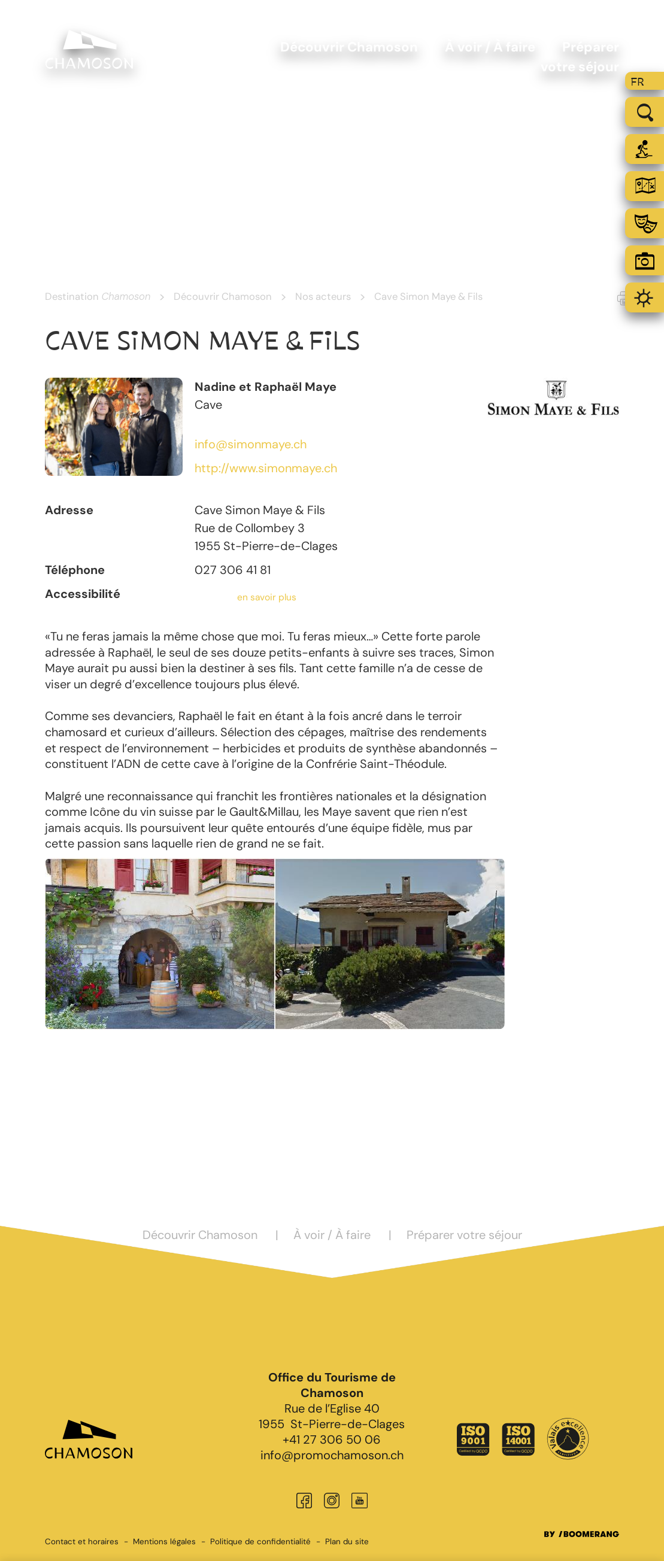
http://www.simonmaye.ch (266, 468)
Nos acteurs (323, 296)
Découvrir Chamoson (223, 296)
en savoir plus (266, 597)
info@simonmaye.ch (251, 444)
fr (637, 82)
